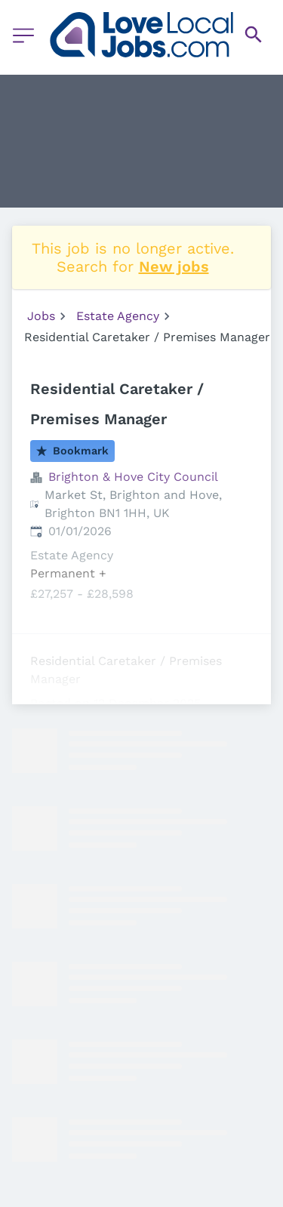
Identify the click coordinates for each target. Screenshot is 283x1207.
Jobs (41, 316)
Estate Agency (117, 316)
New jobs (174, 266)
